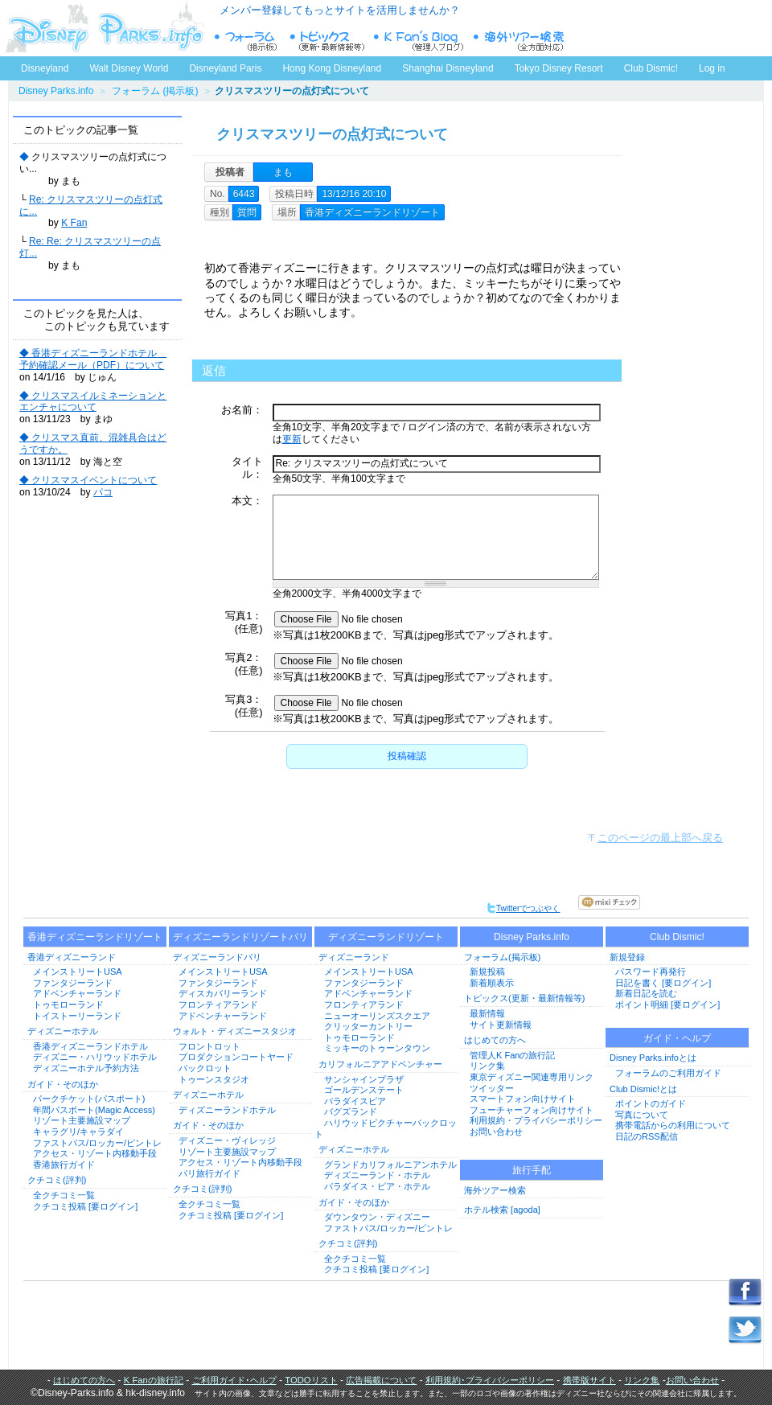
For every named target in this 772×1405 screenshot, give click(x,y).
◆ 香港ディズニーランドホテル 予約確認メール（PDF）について (92, 359)
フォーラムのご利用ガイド (668, 1073)
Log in (712, 68)
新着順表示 (492, 983)
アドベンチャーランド (77, 993)
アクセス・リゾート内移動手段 (95, 1153)
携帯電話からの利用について (672, 1125)
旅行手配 (531, 1170)
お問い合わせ (496, 1131)
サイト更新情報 (501, 1024)
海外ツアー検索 (495, 1190)
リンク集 (487, 1065)
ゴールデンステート (364, 1090)
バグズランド (350, 1111)
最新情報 (487, 1013)
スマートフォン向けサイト (523, 1098)
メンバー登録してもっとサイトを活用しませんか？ (340, 10)
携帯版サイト (589, 1380)
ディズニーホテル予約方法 (86, 1068)
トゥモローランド (68, 1004)
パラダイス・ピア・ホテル (377, 1186)
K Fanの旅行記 (153, 1380)
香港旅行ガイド (64, 1164)
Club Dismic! (651, 68)
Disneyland (44, 68)
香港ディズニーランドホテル (90, 1046)
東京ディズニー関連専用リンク (531, 1077)
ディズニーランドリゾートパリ (240, 937)
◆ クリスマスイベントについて (88, 480)
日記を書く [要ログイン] (663, 983)
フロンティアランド (218, 1004)
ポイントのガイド (650, 1103)
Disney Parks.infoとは (653, 1057)
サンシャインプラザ (364, 1079)
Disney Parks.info (55, 91)
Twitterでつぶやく (523, 908)
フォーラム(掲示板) (502, 957)
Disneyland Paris (225, 68)
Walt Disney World (127, 65)
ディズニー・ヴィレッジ (227, 1140)
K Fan (74, 222)
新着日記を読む (646, 993)
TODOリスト (311, 1380)
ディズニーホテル (62, 1031)
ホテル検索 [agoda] (502, 1209)
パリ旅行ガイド (209, 1173)
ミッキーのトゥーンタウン (377, 1048)
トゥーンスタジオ (214, 1079)
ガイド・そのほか (62, 1084)
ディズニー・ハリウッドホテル (95, 1057)
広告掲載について (381, 1380)
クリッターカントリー (368, 1026)
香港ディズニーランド (71, 957)
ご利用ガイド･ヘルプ (234, 1380)
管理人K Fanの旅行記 (512, 1055)
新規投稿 (487, 971)
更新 (292, 439)
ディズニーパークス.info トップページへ (104, 28)
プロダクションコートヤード (236, 1057)
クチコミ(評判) (56, 1180)
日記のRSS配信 (646, 1136)
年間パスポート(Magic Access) (94, 1110)
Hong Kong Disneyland (331, 68)
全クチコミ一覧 (64, 1195)
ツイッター (492, 1088)
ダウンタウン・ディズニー (377, 1217)
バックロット (205, 1068)
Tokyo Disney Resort (559, 68)
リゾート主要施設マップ (81, 1120)
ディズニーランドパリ (217, 957)
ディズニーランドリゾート (386, 937)
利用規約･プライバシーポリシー (489, 1380)
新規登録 (627, 957)
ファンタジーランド (73, 983)
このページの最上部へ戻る (660, 838)
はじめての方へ (495, 1040)
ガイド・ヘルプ (677, 1038)
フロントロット (209, 1046)
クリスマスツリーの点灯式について (332, 134)
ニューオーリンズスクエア (377, 1016)
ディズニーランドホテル (227, 1110)
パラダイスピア (355, 1101)
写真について (641, 1114)
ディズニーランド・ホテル (377, 1175)
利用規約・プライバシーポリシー (536, 1120)
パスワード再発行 (650, 971)
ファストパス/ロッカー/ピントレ (97, 1143)
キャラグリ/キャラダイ (78, 1131)
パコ (103, 492)
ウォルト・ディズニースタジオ (235, 1031)
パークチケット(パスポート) (89, 1098)
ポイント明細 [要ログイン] (667, 1004)
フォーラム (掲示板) (155, 91)
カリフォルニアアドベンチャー (380, 1064)
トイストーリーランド (77, 1016)
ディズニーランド (353, 957)
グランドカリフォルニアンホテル (390, 1164)
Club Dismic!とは (643, 1089)
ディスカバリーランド (223, 993)
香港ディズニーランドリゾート (94, 937)
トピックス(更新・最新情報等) (524, 998)
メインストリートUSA (77, 971)
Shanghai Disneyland (447, 68)
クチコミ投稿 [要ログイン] (85, 1206)
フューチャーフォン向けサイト (531, 1110)
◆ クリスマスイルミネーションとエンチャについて (92, 401)
